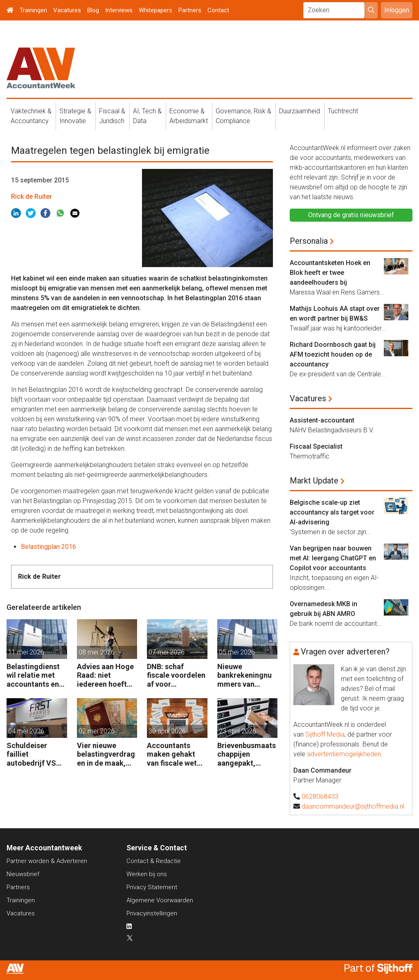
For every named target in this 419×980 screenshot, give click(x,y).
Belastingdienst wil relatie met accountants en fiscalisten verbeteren (33, 675)
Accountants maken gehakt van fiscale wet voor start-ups (172, 754)
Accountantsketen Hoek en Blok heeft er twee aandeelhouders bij (330, 272)
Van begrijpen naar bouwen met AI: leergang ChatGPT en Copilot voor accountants (333, 558)
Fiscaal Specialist (316, 446)
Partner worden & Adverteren (47, 861)
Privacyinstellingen (151, 913)
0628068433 (320, 796)
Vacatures (67, 10)
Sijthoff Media (325, 734)
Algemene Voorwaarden (159, 900)
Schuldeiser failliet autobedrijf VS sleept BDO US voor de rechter (33, 754)
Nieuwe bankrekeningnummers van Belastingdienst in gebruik (244, 675)
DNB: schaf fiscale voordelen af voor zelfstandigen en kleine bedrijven (176, 675)
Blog (93, 10)
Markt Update (314, 481)
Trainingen (33, 10)
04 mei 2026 (26, 731)
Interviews (119, 10)
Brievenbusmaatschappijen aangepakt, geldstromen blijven (246, 754)
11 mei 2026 (26, 652)
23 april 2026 (237, 731)
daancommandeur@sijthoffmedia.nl (353, 806)
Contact (218, 10)
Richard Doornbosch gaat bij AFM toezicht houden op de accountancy (333, 354)
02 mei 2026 (97, 731)
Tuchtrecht (343, 111)
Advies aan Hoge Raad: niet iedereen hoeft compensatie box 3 (106, 675)
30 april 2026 (167, 731)
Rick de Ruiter (31, 196)
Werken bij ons (146, 874)
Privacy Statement (151, 887)
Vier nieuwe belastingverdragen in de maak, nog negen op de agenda (106, 754)
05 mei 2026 (237, 652)
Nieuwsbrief (23, 874)
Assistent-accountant (322, 420)
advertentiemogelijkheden (344, 754)
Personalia (309, 241)
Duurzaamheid (299, 111)
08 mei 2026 (97, 652)
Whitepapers (155, 10)
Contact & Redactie (153, 861)
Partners (189, 10)
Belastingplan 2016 (48, 547)
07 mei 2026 (167, 652)
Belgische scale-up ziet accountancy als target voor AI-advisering (332, 512)
